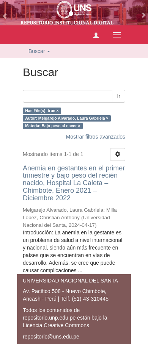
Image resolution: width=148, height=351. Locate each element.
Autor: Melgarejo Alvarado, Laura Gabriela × (66, 118)
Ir (118, 96)
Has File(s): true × (41, 110)
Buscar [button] (39, 51)
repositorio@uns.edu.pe (51, 337)
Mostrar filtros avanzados (95, 137)
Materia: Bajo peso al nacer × (52, 125)
